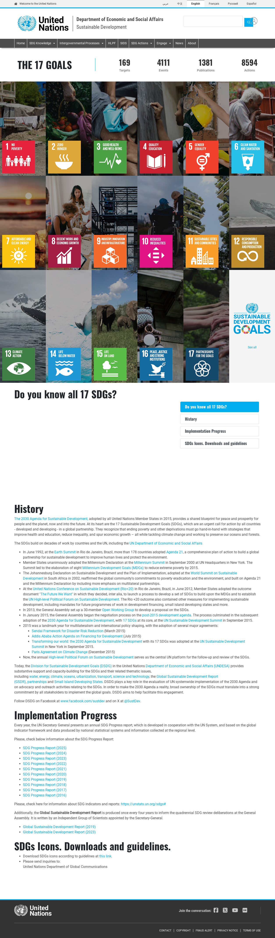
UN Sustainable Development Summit (193, 620)
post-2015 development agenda (166, 615)
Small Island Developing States (78, 682)
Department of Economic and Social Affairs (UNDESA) (188, 666)
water (33, 676)
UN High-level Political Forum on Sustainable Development (74, 599)
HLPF (112, 43)
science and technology (131, 676)
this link (105, 856)
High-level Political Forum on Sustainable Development (91, 657)
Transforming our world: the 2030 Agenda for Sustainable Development (87, 641)
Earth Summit (65, 552)
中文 (180, 3)
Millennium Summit (149, 562)
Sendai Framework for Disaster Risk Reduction (67, 631)
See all (252, 326)
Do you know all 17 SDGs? (206, 407)
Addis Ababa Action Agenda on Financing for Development (77, 636)
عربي (166, 3)
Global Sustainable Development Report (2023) (59, 832)
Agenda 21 (174, 552)
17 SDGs (130, 620)
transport (105, 676)
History (191, 419)
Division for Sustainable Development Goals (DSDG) (71, 666)
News (179, 43)
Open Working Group (118, 610)
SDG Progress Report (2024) (45, 753)
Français (214, 3)
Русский (233, 3)
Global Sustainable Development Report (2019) (59, 827)
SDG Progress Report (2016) (45, 795)
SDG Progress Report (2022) (45, 764)
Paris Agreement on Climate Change (59, 652)
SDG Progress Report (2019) (45, 779)
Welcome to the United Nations (35, 3)
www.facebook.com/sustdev (82, 701)
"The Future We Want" (56, 594)
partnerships (37, 682)
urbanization (86, 676)
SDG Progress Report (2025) (45, 748)
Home (21, 43)
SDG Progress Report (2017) (45, 790)
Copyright (183, 930)
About (192, 43)
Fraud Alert (204, 930)
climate (56, 676)
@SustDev (132, 701)
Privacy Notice (227, 930)
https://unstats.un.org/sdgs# (143, 804)
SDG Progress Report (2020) (45, 774)
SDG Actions (139, 43)
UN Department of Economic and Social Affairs (166, 543)
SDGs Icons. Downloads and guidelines (216, 443)
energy (44, 676)
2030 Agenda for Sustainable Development (81, 620)
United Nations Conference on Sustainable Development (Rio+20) (83, 589)
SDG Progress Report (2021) (45, 769)
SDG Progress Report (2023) (45, 758)
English (195, 3)
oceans (69, 676)
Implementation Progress (205, 431)
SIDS (123, 43)
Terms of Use (252, 930)
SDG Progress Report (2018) (45, 785)
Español (251, 3)
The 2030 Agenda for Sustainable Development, (51, 519)
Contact (165, 930)
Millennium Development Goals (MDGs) (113, 568)
